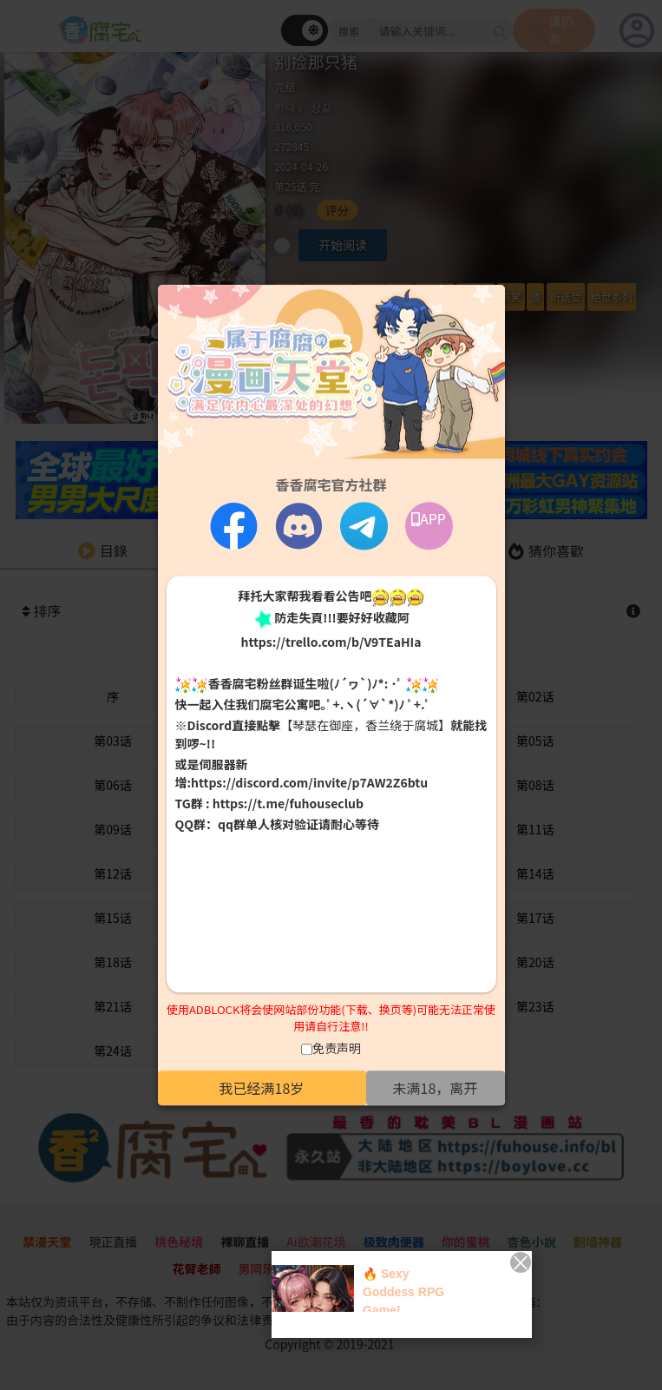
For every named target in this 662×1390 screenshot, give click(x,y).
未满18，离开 (435, 1087)
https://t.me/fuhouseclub (288, 804)
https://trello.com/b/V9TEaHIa (330, 641)
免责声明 (336, 1048)
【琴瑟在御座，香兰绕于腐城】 (365, 726)
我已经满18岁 (262, 1087)
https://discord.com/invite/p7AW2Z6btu (309, 783)
